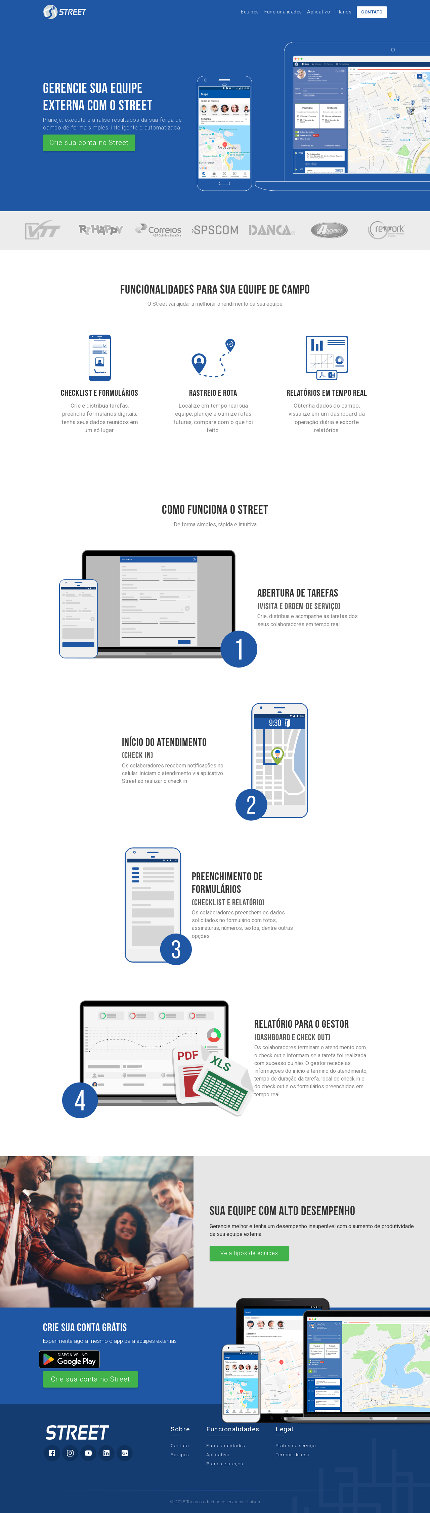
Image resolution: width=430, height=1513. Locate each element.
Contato (372, 11)
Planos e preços (224, 1463)
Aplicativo (318, 11)
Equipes (250, 11)
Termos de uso (292, 1454)
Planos (343, 11)
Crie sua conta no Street (89, 143)
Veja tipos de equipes (249, 1253)
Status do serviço (295, 1445)
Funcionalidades (283, 11)
